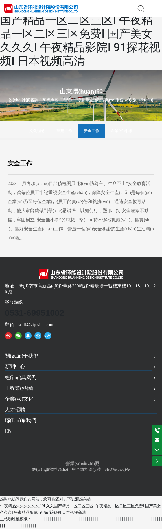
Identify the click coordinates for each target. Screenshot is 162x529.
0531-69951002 (34, 312)
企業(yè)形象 (122, 131)
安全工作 (91, 131)
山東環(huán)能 (81, 91)
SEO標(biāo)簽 (117, 469)
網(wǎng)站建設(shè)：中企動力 (60, 469)
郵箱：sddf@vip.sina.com (29, 324)
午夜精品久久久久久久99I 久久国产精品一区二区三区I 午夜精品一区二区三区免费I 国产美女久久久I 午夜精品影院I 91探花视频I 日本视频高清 (80, 34)
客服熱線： (16, 302)
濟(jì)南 (95, 469)
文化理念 (37, 131)
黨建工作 (64, 131)
